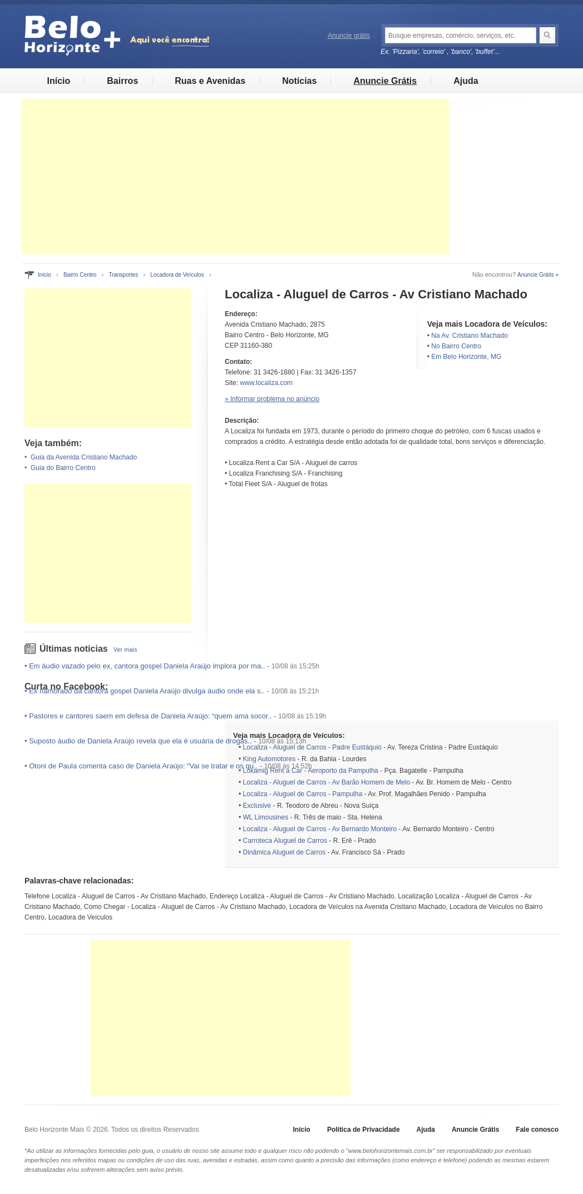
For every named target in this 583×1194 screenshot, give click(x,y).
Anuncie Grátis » (538, 275)
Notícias (299, 81)
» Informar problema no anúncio (272, 399)
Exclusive (257, 806)
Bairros (122, 81)
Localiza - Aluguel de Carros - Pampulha (303, 794)
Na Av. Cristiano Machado (469, 335)
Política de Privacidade (363, 1129)
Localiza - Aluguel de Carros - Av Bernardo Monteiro (320, 829)
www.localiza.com (266, 383)
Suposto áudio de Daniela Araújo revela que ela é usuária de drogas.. (140, 741)
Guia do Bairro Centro (63, 468)
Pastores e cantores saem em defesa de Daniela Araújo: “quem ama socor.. (150, 716)
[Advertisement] (235, 176)
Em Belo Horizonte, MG (466, 357)
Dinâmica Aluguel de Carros (284, 852)
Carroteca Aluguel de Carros (285, 841)
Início (58, 81)
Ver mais (125, 649)
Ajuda (465, 81)
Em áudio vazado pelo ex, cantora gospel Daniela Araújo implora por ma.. (147, 666)
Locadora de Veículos (177, 275)
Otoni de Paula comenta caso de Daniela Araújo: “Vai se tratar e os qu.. (143, 766)
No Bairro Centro (456, 346)
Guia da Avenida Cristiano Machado (84, 457)
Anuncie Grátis (385, 81)
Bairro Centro (79, 275)
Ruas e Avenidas (210, 81)
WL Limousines (266, 817)
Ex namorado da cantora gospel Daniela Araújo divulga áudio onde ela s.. (147, 691)
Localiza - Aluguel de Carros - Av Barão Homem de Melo (327, 782)
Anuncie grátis (349, 35)
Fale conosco (537, 1129)
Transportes (123, 275)
